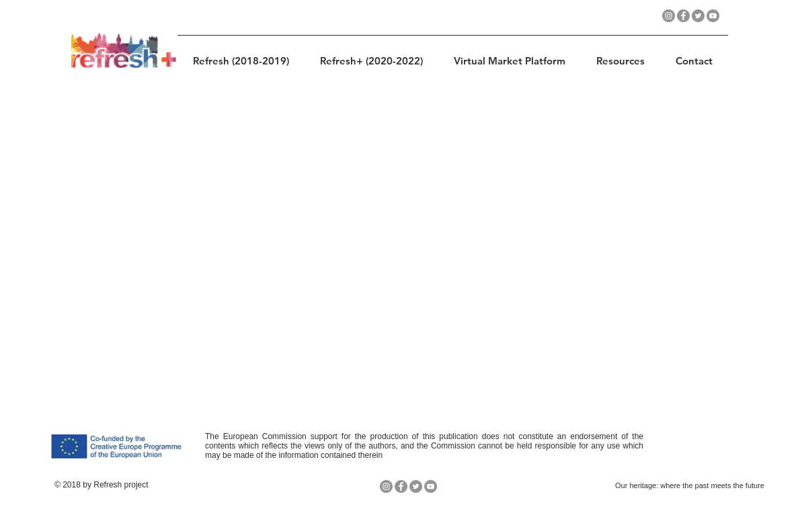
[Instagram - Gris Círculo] (668, 15)
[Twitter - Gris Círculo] (698, 15)
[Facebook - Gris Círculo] (683, 15)
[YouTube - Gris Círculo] (713, 15)
